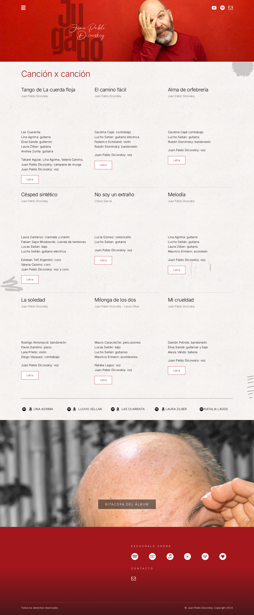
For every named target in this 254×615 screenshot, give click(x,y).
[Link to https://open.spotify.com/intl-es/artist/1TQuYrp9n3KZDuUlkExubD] (69, 409)
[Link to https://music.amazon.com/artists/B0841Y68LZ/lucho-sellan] (74, 409)
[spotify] (222, 7)
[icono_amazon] (152, 554)
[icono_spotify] (134, 554)
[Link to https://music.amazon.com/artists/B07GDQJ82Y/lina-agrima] (30, 409)
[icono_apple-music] (170, 554)
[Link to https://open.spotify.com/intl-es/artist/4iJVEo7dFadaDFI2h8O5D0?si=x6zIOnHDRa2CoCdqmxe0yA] (113, 409)
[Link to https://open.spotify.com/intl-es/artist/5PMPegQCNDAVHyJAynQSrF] (157, 409)
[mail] (230, 7)
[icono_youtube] (187, 554)
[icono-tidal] (205, 554)
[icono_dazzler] (222, 554)
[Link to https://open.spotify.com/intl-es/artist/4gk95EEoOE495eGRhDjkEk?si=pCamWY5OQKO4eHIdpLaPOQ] (201, 409)
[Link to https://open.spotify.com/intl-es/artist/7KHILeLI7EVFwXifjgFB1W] (24, 409)
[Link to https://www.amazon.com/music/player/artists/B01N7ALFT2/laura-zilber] (163, 409)
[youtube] (214, 7)
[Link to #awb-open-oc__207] (98, 7)
